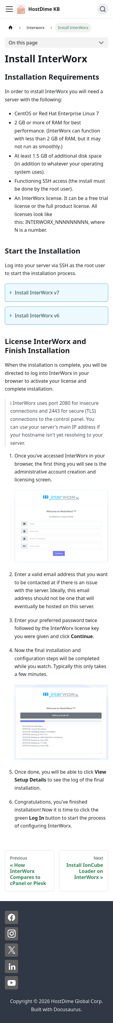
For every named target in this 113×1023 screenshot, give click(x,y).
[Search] (102, 9)
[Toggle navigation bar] (9, 9)
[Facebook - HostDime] (11, 922)
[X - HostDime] (11, 955)
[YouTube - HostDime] (11, 987)
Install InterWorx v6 (37, 315)
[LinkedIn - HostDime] (11, 971)
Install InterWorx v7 (37, 292)
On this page (23, 42)
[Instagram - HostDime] (11, 938)
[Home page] (10, 27)
